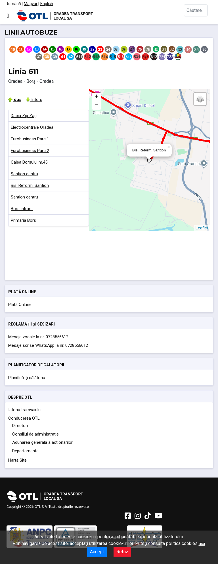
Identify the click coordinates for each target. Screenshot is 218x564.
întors (34, 99)
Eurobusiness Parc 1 (30, 138)
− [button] (96, 105)
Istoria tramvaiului (24, 409)
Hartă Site (17, 460)
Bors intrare (22, 208)
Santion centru (24, 173)
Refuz (122, 551)
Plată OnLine (20, 304)
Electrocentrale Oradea (32, 127)
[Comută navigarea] (7, 16)
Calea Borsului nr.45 (29, 162)
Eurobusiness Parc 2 (30, 150)
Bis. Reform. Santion (30, 185)
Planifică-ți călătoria (26, 377)
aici (202, 543)
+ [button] (96, 97)
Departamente (25, 450)
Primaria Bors (23, 220)
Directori (20, 425)
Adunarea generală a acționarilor (42, 442)
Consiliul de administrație (35, 434)
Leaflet (202, 228)
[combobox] (198, 15)
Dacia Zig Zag (24, 115)
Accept (97, 551)
